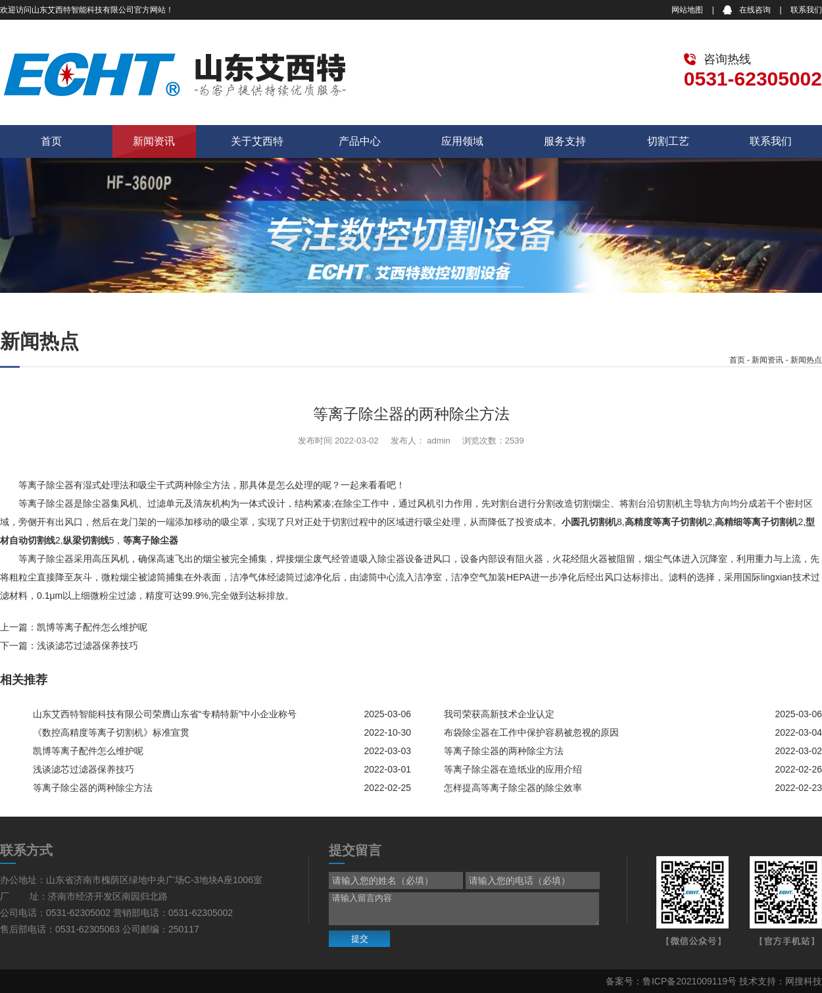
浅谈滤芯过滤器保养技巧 (87, 645)
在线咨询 (755, 9)
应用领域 (462, 141)
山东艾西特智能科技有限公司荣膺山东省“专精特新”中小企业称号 (165, 714)
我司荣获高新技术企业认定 (499, 714)
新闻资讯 (154, 141)
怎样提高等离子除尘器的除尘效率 (513, 787)
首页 (51, 141)
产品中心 (360, 141)
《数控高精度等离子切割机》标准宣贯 (111, 732)
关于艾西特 (257, 141)
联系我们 (806, 9)
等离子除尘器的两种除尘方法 (504, 751)
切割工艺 (668, 141)
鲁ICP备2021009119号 (689, 981)
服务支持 (565, 141)
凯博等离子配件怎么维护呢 (92, 627)
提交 (359, 939)
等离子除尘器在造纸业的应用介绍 (513, 769)
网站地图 (687, 9)
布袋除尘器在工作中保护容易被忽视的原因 (531, 732)
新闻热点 (806, 360)
